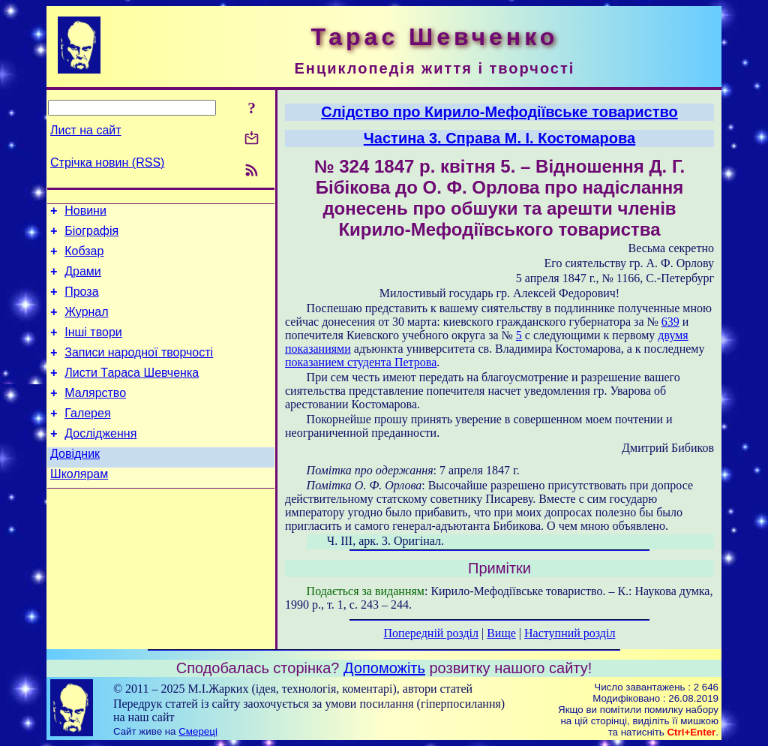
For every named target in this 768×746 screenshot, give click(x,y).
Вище (501, 633)
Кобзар (84, 257)
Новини (85, 212)
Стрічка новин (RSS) (107, 162)
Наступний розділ (569, 633)
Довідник (75, 483)
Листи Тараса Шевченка (131, 393)
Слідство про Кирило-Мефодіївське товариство (499, 112)
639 (671, 321)
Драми (82, 280)
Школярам (79, 505)
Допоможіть (384, 668)
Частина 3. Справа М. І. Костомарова (499, 138)
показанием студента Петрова (360, 362)
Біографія (91, 235)
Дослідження (100, 460)
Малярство (95, 415)
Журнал (86, 325)
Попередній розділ (431, 633)
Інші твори (93, 347)
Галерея (87, 438)
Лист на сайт (86, 130)
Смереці (198, 731)
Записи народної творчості (138, 370)
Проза (81, 302)
